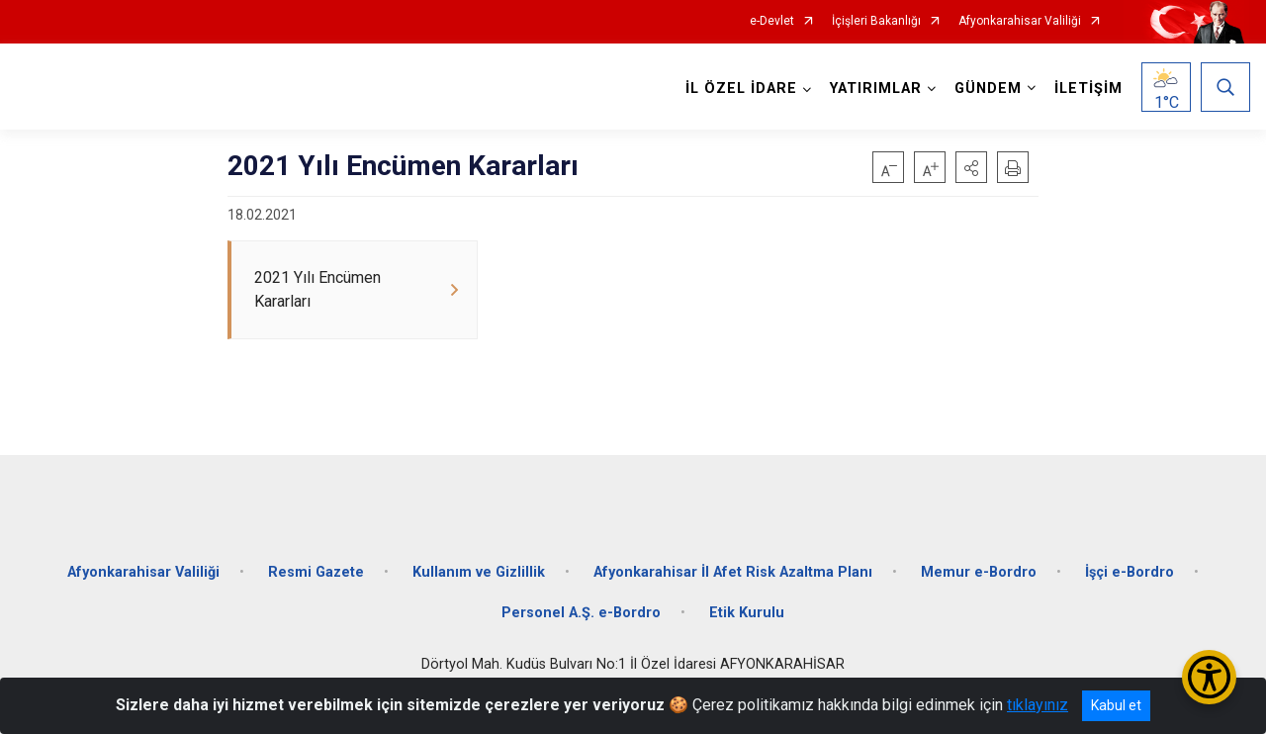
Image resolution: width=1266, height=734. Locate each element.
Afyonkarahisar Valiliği (1019, 21)
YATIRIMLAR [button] (875, 88)
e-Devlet (772, 21)
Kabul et (1116, 705)
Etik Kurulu (746, 607)
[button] (971, 167)
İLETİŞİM (1087, 88)
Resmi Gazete (316, 566)
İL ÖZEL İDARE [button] (740, 88)
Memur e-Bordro (979, 566)
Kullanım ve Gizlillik (478, 566)
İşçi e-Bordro (1129, 566)
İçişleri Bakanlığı (876, 21)
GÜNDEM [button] (987, 88)
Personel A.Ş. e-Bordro (581, 607)
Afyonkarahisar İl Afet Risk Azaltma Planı (732, 566)
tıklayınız (1037, 704)
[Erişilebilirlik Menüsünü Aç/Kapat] (1209, 677)
